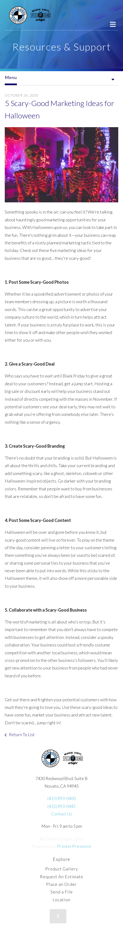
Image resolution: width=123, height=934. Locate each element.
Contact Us (61, 813)
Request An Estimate (61, 876)
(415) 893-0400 (61, 798)
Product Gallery (61, 868)
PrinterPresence (74, 846)
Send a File (61, 891)
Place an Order (61, 884)
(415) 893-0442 (61, 806)
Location (61, 899)
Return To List (21, 734)
